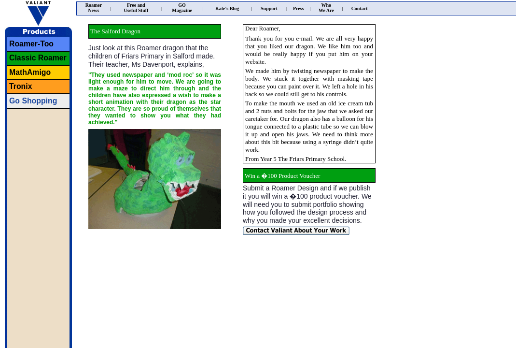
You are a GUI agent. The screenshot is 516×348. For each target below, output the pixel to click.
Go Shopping (33, 101)
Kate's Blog (227, 8)
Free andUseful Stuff (136, 7)
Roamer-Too (31, 44)
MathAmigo (30, 72)
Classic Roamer (38, 58)
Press (298, 8)
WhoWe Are (326, 7)
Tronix (20, 86)
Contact (359, 8)
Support (269, 8)
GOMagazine (182, 7)
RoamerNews (93, 7)
